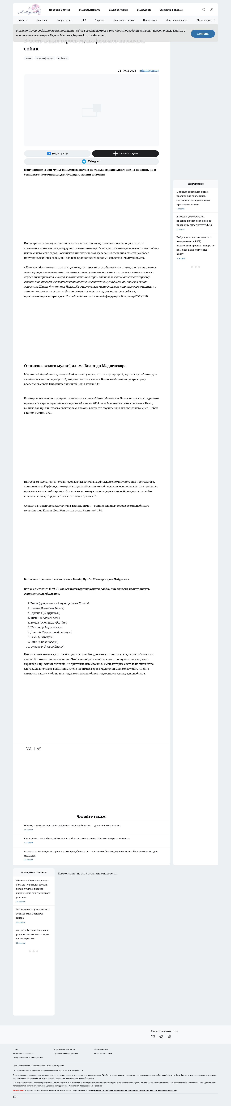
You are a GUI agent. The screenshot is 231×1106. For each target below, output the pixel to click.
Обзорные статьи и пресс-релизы (28, 1057)
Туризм (99, 20)
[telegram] (40, 748)
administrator (149, 70)
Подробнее (97, 1086)
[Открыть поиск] (204, 9)
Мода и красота (206, 20)
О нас (15, 1049)
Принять (203, 33)
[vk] (29, 748)
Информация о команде (64, 1049)
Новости (22, 20)
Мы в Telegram (118, 9)
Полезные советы (123, 20)
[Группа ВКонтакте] (57, 153)
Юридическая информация (65, 1053)
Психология (150, 20)
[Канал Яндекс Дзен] (125, 153)
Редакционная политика (23, 1053)
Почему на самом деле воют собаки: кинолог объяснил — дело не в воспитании (91, 828)
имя (28, 58)
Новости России (59, 9)
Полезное (41, 20)
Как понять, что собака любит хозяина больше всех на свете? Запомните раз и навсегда (91, 841)
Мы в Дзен (144, 9)
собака (62, 58)
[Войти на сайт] (212, 9)
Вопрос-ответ (65, 20)
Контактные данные (103, 1053)
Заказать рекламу (171, 9)
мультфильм (44, 58)
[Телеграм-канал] (91, 161)
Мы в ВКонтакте (89, 9)
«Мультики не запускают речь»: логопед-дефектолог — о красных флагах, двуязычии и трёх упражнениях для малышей (91, 856)
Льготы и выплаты (177, 20)
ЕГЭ (84, 20)
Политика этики (101, 1049)
